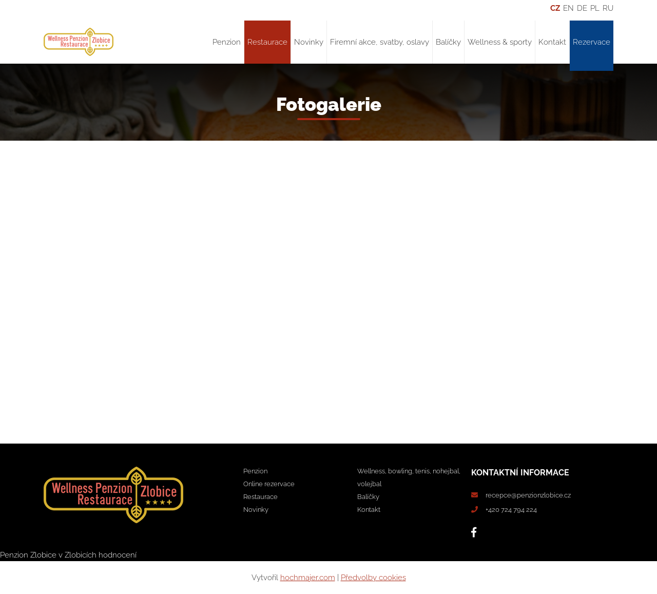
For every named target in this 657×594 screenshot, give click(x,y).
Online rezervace (269, 484)
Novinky (308, 42)
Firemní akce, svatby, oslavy (379, 42)
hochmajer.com (307, 577)
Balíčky (448, 42)
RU (608, 8)
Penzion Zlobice (28, 555)
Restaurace (267, 42)
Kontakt (552, 42)
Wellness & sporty (500, 42)
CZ (555, 8)
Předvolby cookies (373, 577)
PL (595, 8)
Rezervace (591, 42)
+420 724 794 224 (511, 509)
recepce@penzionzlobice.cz (528, 495)
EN (568, 8)
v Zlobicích (77, 555)
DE (582, 8)
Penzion (226, 42)
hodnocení (118, 555)
